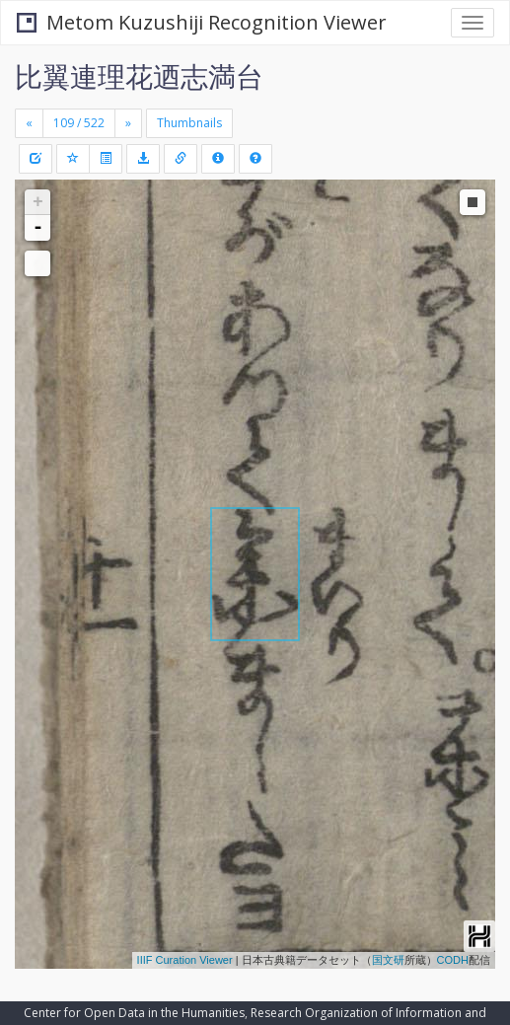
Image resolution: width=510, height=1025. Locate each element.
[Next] (128, 123)
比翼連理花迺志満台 (139, 76)
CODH (453, 960)
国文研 (388, 960)
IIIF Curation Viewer (185, 960)
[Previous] (29, 123)
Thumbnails (189, 122)
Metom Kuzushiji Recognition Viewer (202, 22)
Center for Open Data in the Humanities (134, 1012)
